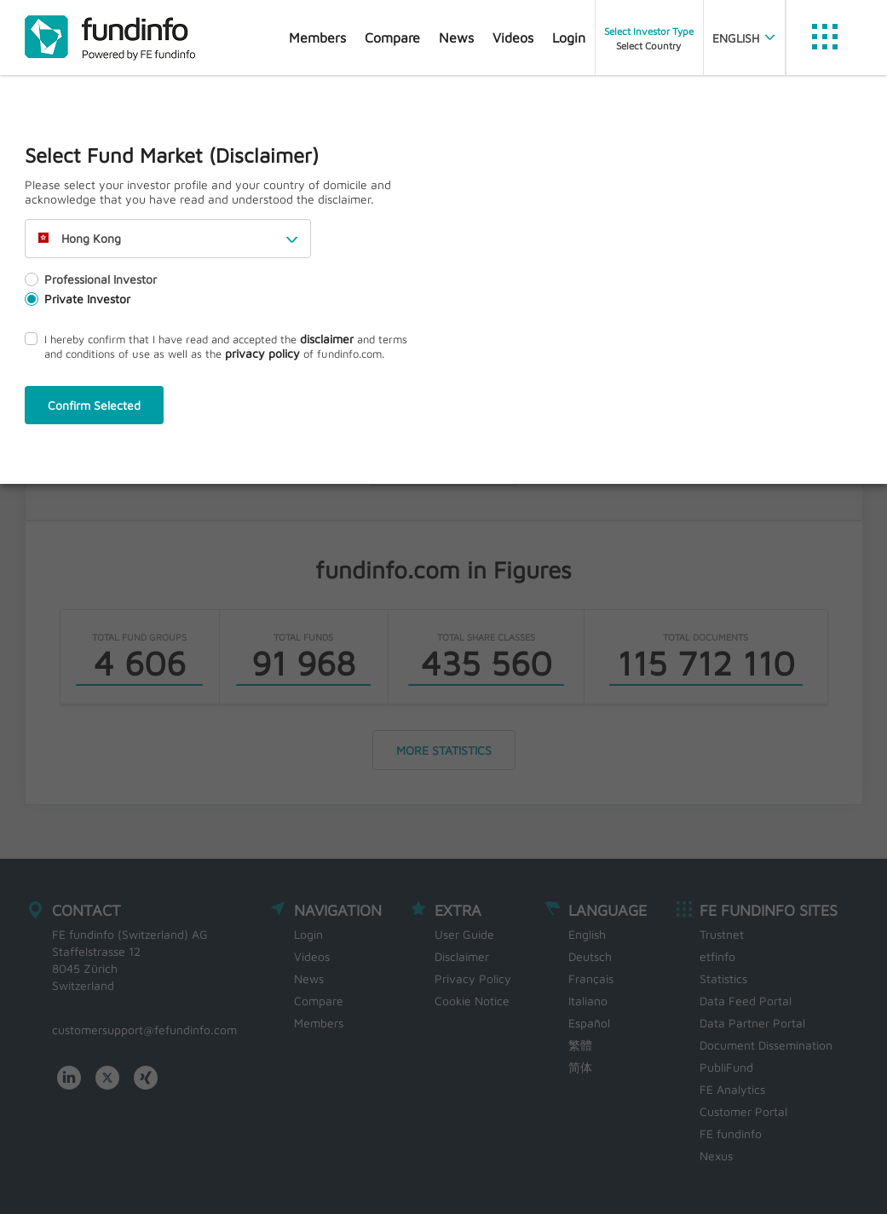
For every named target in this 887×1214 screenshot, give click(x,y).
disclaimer (327, 338)
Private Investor (77, 298)
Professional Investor (91, 279)
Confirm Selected (94, 405)
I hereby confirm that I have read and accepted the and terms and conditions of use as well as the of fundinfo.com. (216, 345)
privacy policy (262, 353)
